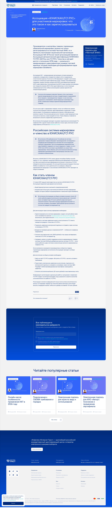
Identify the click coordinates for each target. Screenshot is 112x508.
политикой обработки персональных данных (57, 339)
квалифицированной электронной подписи (63, 216)
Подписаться (56, 347)
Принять (15, 503)
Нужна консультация (37, 450)
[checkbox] (36, 337)
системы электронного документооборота (66, 218)
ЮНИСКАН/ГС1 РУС (56, 125)
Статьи (12, 13)
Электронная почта (41, 331)
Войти (92, 5)
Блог (10, 10)
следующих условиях (57, 343)
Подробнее (74, 1)
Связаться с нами (100, 5)
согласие (42, 337)
